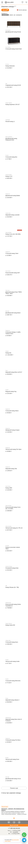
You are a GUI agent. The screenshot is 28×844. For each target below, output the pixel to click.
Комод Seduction (10, 66)
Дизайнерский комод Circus (13, 778)
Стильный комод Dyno (11, 642)
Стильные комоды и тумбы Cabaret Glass (13, 332)
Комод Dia (8, 353)
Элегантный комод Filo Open (13, 449)
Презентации (5, 806)
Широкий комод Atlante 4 (12, 700)
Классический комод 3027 (12, 272)
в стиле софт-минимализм (7, 815)
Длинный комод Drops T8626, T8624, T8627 (13, 292)
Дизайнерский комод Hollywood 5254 (11, 139)
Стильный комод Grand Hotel (13, 49)
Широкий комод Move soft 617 (13, 372)
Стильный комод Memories (12, 680)
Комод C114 (8, 176)
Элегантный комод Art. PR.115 (14, 528)
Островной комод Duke (11, 568)
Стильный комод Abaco (12, 410)
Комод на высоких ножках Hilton (12, 548)
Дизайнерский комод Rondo (13, 32)
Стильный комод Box (11, 157)
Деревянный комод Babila (12, 195)
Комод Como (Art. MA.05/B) (13, 234)
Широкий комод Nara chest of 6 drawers (13, 720)
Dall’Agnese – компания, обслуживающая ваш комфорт (12, 809)
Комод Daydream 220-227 (12, 104)
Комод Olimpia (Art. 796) (12, 587)
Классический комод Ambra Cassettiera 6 (13, 605)
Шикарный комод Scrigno (12, 430)
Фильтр (5, 10)
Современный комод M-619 (13, 85)
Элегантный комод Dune (12, 759)
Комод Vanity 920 (10, 625)
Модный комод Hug (10, 391)
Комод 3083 (8, 488)
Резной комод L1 (10, 121)
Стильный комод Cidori (11, 253)
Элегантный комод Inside (12, 661)
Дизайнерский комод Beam (13, 312)
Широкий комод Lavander (12, 215)
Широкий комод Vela (11, 468)
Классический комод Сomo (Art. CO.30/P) (12, 508)
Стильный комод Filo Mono (12, 740)
